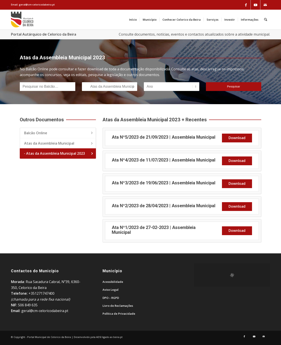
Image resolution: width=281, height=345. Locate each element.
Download (237, 137)
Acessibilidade (113, 282)
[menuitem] (133, 19)
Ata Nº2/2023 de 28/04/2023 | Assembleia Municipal (163, 205)
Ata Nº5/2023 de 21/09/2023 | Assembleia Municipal (163, 137)
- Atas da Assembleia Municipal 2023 (54, 153)
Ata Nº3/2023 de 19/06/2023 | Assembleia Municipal (163, 182)
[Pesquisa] (265, 19)
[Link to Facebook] (246, 5)
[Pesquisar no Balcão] (47, 86)
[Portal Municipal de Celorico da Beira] (22, 19)
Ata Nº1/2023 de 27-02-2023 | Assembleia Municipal (154, 230)
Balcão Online (35, 133)
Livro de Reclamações (118, 306)
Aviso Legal (111, 290)
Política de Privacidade (119, 314)
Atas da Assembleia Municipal (49, 143)
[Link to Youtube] (255, 5)
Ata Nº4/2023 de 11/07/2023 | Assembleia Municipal (163, 160)
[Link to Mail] (265, 5)
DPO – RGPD (111, 298)
